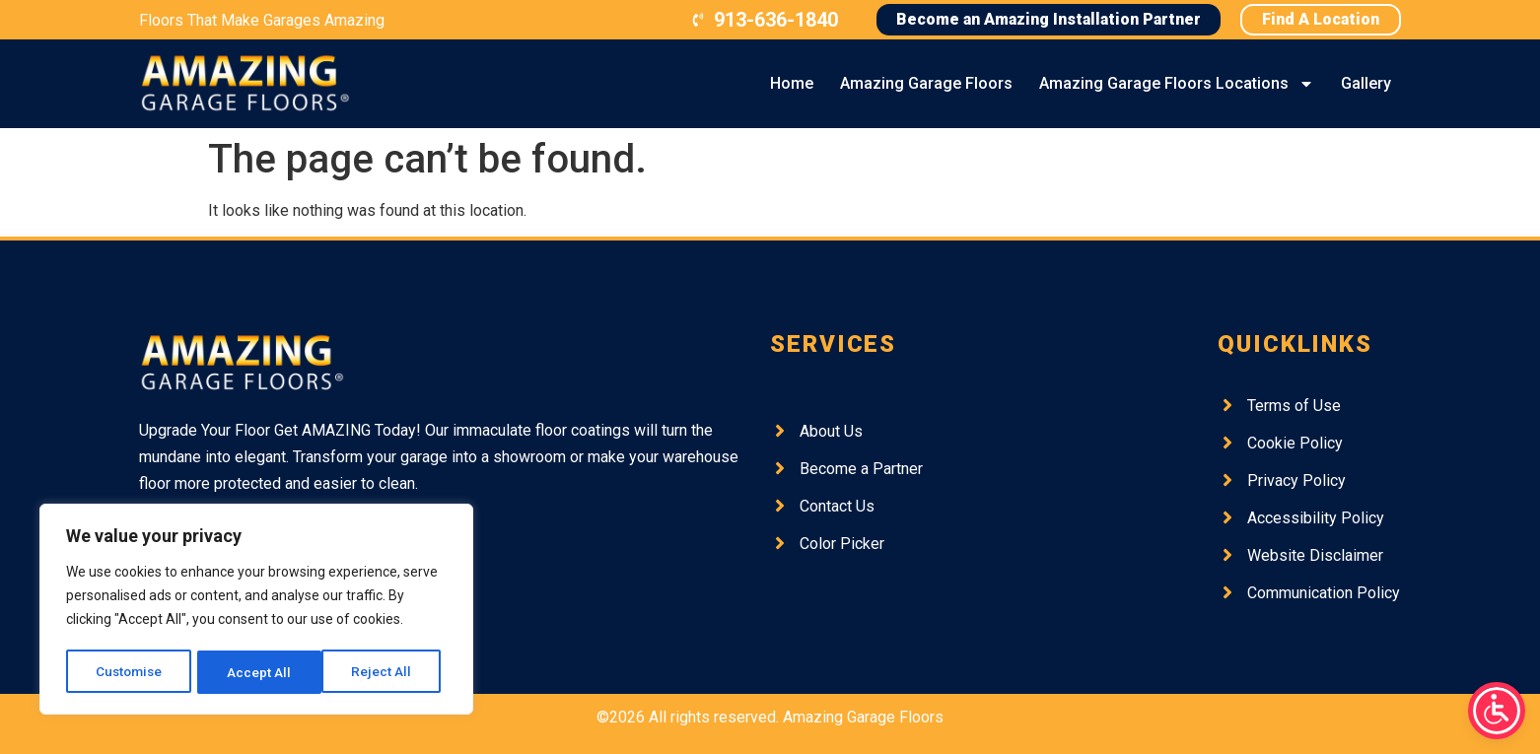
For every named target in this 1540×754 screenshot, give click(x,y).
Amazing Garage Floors (926, 83)
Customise (130, 672)
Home (791, 83)
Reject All (260, 672)
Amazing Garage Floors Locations (1176, 84)
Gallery (1366, 83)
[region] (256, 611)
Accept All (386, 672)
